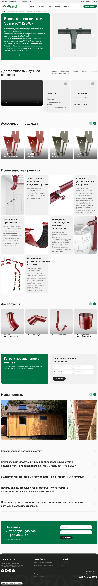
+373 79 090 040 (85, 1)
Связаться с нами (12, 55)
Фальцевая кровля (39, 576)
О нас (49, 6)
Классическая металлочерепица (43, 562)
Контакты (57, 6)
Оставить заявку (90, 6)
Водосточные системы (40, 568)
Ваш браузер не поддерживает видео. (22, 93)
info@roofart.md (91, 571)
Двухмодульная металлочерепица (43, 565)
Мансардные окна (39, 574)
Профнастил (37, 571)
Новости (66, 6)
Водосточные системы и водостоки (16, 11)
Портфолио (41, 6)
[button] (55, 35)
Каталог (31, 6)
